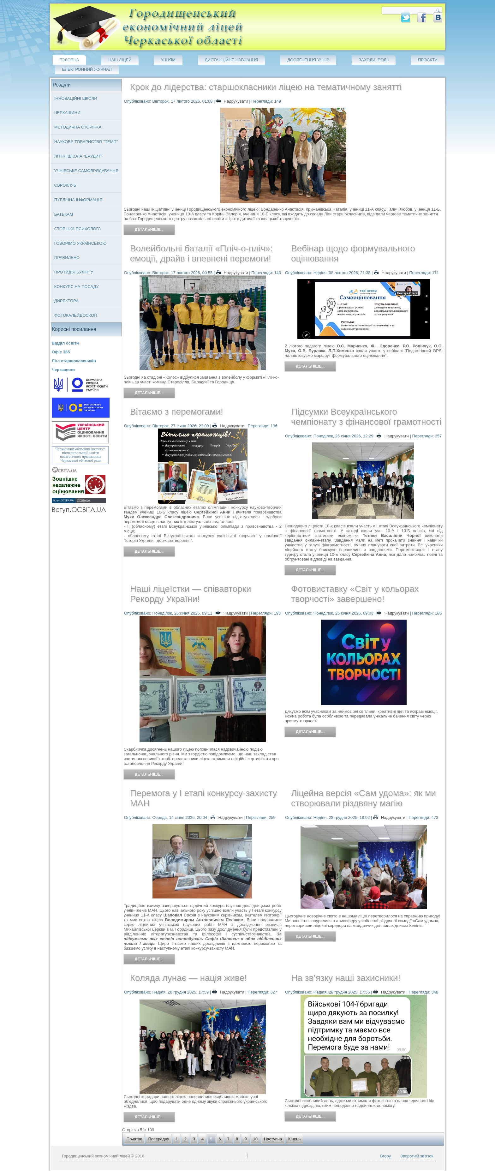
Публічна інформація (78, 199)
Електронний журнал (87, 69)
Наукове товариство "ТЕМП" (86, 141)
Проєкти (428, 59)
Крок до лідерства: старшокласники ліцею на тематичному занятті (266, 87)
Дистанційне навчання (231, 59)
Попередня (159, 1139)
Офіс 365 (61, 352)
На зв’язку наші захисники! (345, 978)
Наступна (273, 1139)
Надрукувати (232, 101)
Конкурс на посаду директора (76, 293)
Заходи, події (374, 59)
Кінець (294, 1139)
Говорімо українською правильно (80, 250)
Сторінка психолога (77, 228)
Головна (69, 59)
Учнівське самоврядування (86, 170)
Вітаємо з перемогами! (176, 412)
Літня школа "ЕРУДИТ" (78, 156)
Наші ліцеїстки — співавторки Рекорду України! (190, 594)
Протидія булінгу (73, 272)
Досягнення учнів (308, 59)
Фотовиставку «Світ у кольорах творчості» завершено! (355, 594)
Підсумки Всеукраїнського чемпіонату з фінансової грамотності (366, 417)
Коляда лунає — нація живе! (188, 978)
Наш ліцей (119, 59)
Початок (134, 1139)
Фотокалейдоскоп (75, 315)
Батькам (63, 214)
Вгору (385, 1156)
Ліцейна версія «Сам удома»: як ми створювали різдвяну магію (363, 798)
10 (255, 1139)
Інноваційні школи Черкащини (75, 105)
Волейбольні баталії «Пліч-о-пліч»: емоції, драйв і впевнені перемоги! (201, 253)
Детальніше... (149, 229)
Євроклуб (65, 185)
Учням (168, 59)
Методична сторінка (78, 127)
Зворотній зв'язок (416, 1156)
